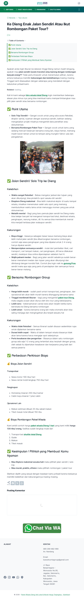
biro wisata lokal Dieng (36, 95)
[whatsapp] (22, 483)
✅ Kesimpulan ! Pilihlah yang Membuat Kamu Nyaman (30, 60)
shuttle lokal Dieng (32, 434)
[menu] (6, 3)
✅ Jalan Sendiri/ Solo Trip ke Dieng (22, 49)
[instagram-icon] (9, 577)
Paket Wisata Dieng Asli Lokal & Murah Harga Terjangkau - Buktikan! (45, 595)
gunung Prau (70, 263)
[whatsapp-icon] (18, 577)
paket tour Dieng (66, 298)
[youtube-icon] (13, 577)
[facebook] (13, 483)
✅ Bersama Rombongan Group (21, 52)
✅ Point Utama (14, 45)
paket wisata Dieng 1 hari (42, 425)
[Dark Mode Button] (79, 3)
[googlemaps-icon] (22, 577)
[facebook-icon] (5, 577)
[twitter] (17, 483)
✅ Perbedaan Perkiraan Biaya (20, 56)
